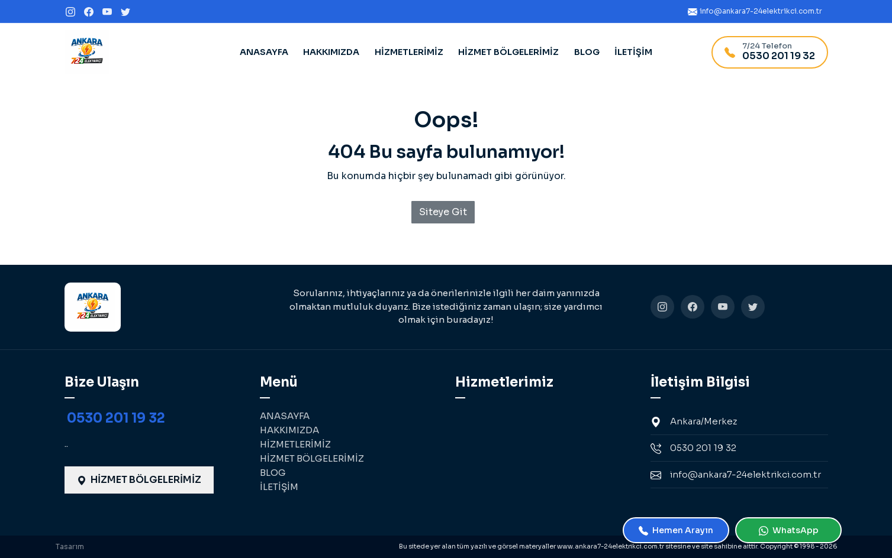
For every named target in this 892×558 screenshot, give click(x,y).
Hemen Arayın (676, 530)
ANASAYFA (264, 52)
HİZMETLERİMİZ (409, 52)
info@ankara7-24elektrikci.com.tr (736, 475)
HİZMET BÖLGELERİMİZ (508, 52)
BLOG (587, 52)
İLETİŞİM (633, 52)
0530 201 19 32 (116, 418)
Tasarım (70, 546)
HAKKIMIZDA (331, 52)
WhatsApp (789, 530)
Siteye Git (443, 212)
